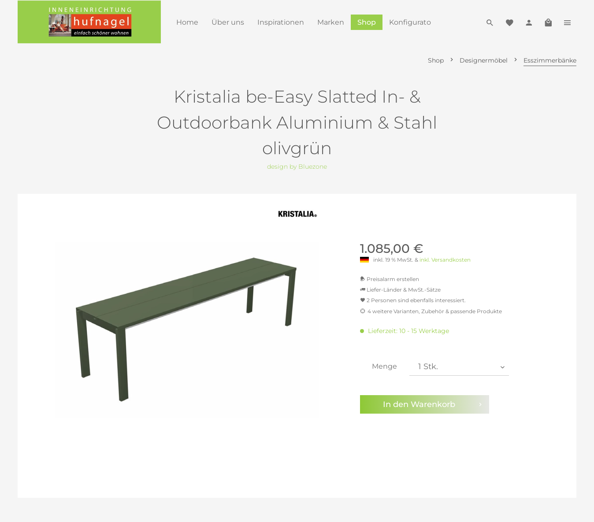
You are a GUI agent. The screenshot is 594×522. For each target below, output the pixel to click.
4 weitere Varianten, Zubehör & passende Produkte (431, 311)
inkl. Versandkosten (445, 259)
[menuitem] (187, 22)
